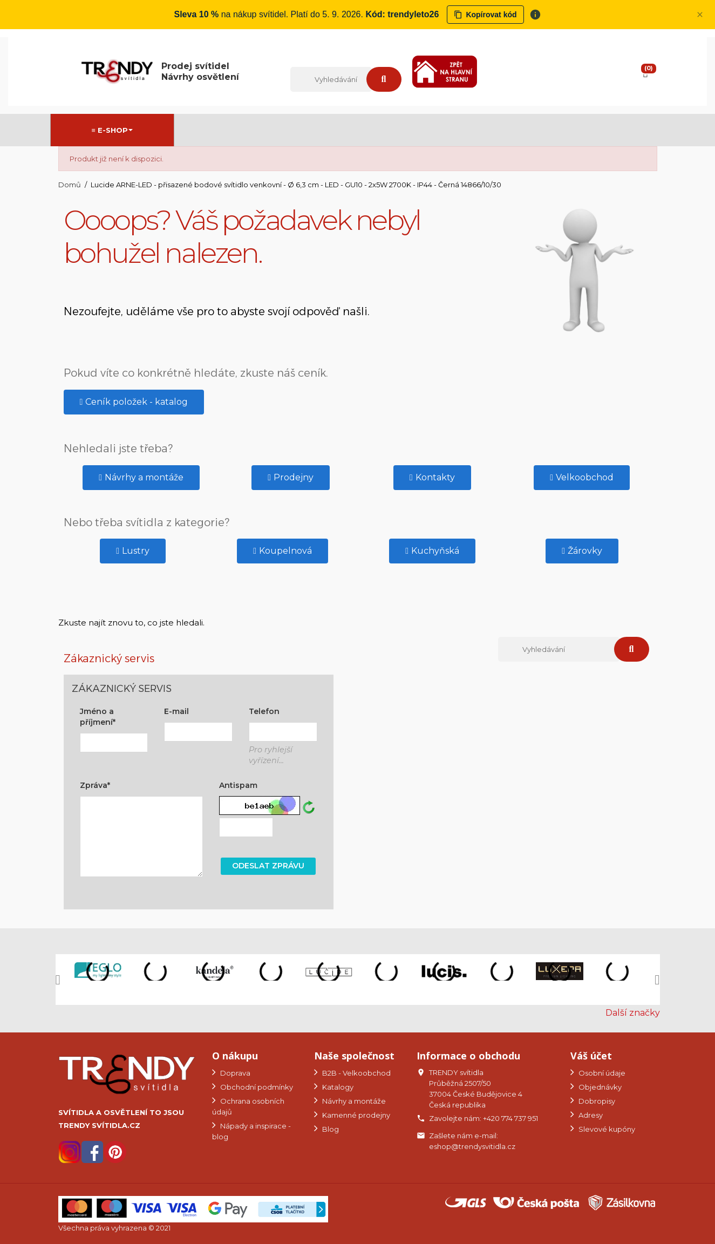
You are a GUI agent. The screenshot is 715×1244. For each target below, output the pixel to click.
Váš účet (591, 1055)
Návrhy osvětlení (200, 77)
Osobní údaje (601, 1073)
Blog (330, 1129)
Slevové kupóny (606, 1129)
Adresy (590, 1115)
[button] (134, 402)
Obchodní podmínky (256, 1087)
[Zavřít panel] (700, 15)
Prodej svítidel (195, 66)
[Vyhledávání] (330, 79)
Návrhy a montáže (353, 1101)
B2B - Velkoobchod (356, 1073)
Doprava (234, 1073)
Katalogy (337, 1087)
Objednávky (599, 1087)
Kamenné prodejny (355, 1115)
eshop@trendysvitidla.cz (472, 1146)
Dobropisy (596, 1101)
